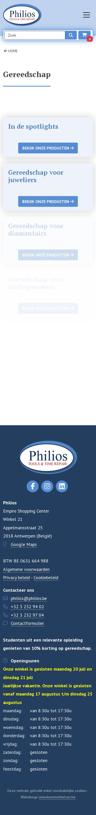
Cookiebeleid (46, 577)
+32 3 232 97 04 (27, 615)
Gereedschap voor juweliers (35, 176)
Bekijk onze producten (48, 148)
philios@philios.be (29, 598)
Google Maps (24, 544)
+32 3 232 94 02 (27, 606)
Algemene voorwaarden (26, 569)
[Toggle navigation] (86, 14)
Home (11, 51)
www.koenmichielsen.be (57, 797)
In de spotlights (33, 126)
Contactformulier (27, 623)
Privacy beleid (16, 577)
